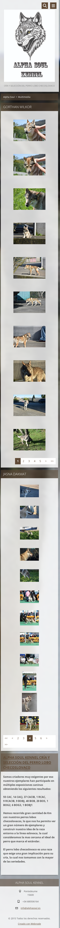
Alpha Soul (9, 96)
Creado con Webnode (29, 923)
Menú (53, 5)
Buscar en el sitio (45, 5)
